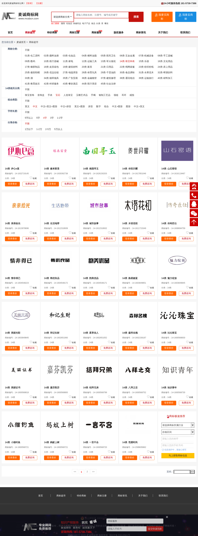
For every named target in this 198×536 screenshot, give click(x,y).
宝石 (58, 95)
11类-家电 (68, 61)
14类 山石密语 (169, 168)
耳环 (124, 95)
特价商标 (52, 32)
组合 (106, 106)
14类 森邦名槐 (130, 332)
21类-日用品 (107, 66)
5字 (38, 117)
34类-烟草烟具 (51, 78)
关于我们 (163, 32)
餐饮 (106, 23)
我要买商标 (162, 16)
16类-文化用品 (165, 61)
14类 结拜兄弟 (91, 387)
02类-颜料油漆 (51, 55)
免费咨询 (29, 183)
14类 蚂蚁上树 (51, 442)
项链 (116, 95)
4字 (45, 117)
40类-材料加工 (165, 78)
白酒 (98, 23)
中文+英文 (139, 106)
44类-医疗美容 (89, 83)
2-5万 (48, 129)
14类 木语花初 (130, 223)
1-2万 (39, 129)
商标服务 (96, 32)
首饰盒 (40, 95)
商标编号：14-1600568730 (173, 392)
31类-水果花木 (146, 72)
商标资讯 (141, 32)
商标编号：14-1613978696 (17, 228)
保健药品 (77, 23)
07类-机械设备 (146, 55)
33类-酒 (29, 78)
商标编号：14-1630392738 (56, 173)
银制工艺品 (104, 95)
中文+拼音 (66, 106)
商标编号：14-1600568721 (17, 447)
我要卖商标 (186, 16)
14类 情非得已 (12, 278)
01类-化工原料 (32, 55)
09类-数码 (30, 61)
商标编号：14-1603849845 (173, 283)
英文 (27, 106)
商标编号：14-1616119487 (173, 173)
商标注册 (74, 32)
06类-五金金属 (127, 55)
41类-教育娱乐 (32, 83)
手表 (50, 95)
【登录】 (29, 3)
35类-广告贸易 (70, 78)
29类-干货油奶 (108, 72)
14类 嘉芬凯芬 (51, 387)
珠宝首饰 (29, 95)
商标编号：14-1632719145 (17, 173)
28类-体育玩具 (89, 72)
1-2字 (60, 117)
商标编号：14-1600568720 (95, 447)
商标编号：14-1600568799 (95, 392)
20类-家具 (87, 66)
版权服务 (119, 32)
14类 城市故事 (91, 223)
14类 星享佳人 (91, 332)
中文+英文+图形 (49, 106)
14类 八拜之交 (130, 387)
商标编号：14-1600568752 (134, 392)
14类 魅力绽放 (169, 278)
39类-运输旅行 (146, 78)
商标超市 (30, 32)
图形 (128, 106)
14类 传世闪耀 (130, 168)
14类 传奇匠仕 (169, 223)
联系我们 (185, 32)
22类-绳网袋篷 (127, 66)
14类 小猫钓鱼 (12, 442)
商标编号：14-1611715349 (134, 228)
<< (75, 471)
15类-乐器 (144, 61)
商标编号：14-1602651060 (56, 338)
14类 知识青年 (169, 387)
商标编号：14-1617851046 (134, 173)
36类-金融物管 (89, 78)
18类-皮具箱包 (51, 66)
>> (93, 471)
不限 (27, 50)
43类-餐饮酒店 (70, 83)
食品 (93, 23)
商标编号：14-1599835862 (134, 447)
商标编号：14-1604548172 (56, 283)
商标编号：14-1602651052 (95, 338)
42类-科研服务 (51, 83)
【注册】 (39, 3)
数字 (98, 106)
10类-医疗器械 (51, 61)
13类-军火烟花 (108, 61)
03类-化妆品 (69, 55)
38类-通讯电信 (127, 78)
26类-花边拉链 (51, 72)
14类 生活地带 (51, 223)
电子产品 (86, 23)
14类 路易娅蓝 (130, 278)
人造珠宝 (68, 95)
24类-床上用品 (165, 66)
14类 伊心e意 (12, 168)
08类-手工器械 (165, 55)
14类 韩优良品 (51, 278)
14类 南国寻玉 (91, 168)
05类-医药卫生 (108, 55)
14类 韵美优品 (91, 278)
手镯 (93, 95)
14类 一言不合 (91, 442)
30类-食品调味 (127, 72)
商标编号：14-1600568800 (56, 392)
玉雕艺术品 (82, 95)
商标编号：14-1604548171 (95, 283)
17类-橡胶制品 (32, 66)
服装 (63, 23)
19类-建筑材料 (70, 66)
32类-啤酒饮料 (165, 72)
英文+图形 (79, 106)
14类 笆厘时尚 (130, 442)
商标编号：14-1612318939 (56, 228)
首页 (10, 32)
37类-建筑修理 (108, 78)
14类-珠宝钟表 (127, 61)
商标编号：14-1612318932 (95, 228)
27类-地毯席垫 (70, 72)
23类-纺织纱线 (146, 66)
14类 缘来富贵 (51, 168)
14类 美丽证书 (12, 387)
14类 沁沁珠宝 (169, 332)
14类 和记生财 (51, 332)
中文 (35, 106)
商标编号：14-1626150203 (95, 173)
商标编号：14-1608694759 (173, 228)
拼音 (90, 106)
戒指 (132, 95)
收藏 (35, 178)
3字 (52, 117)
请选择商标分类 (61, 17)
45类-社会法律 (108, 83)
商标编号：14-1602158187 (134, 338)
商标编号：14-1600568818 (17, 392)
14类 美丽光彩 (12, 332)
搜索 (136, 16)
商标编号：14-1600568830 (173, 338)
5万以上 (58, 129)
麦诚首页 (21, 42)
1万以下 (29, 129)
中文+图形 (117, 106)
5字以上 (29, 117)
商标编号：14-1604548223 (17, 283)
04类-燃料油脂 (89, 55)
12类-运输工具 (89, 61)
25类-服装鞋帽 (32, 72)
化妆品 (69, 23)
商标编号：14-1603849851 (134, 283)
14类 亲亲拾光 (12, 223)
